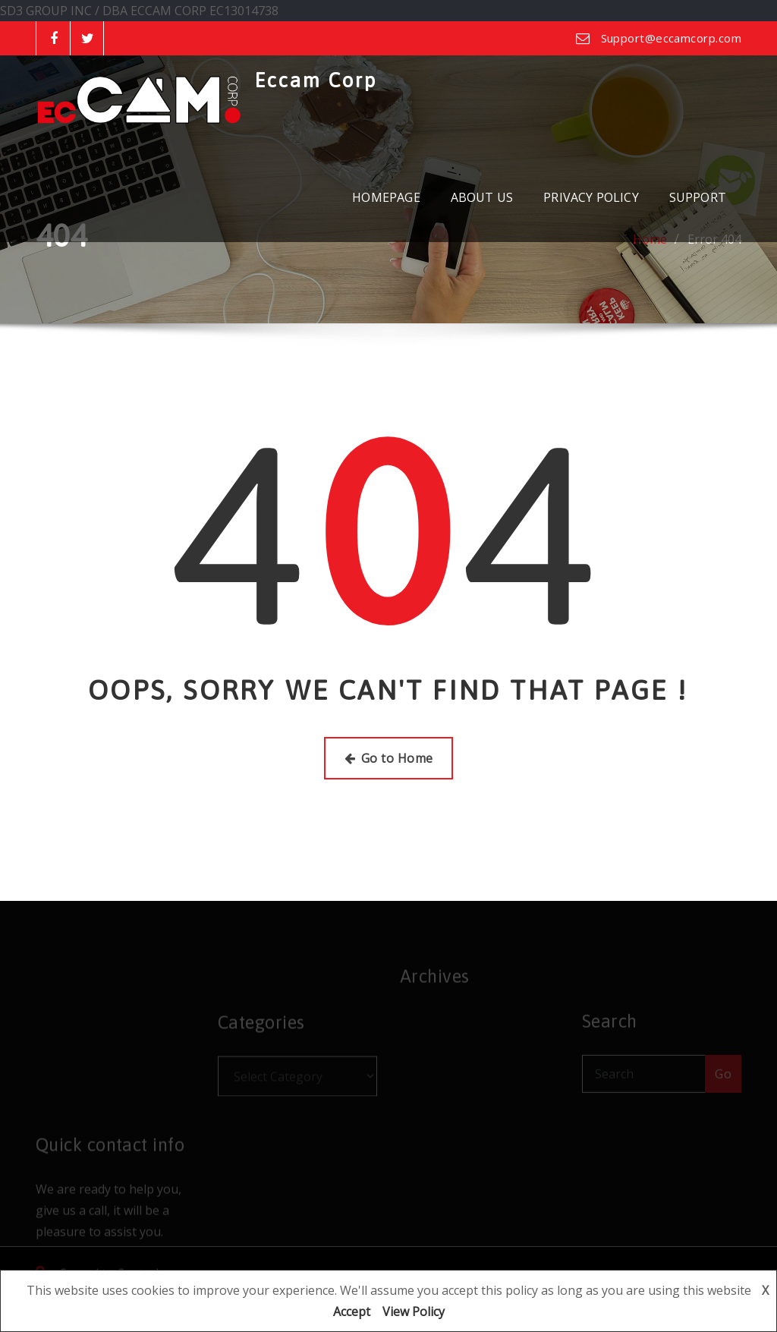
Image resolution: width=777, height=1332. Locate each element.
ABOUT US (482, 197)
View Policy (413, 1311)
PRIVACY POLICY (591, 197)
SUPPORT (697, 197)
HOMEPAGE (386, 197)
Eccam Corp (316, 80)
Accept (351, 1311)
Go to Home (388, 758)
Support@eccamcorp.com (671, 38)
